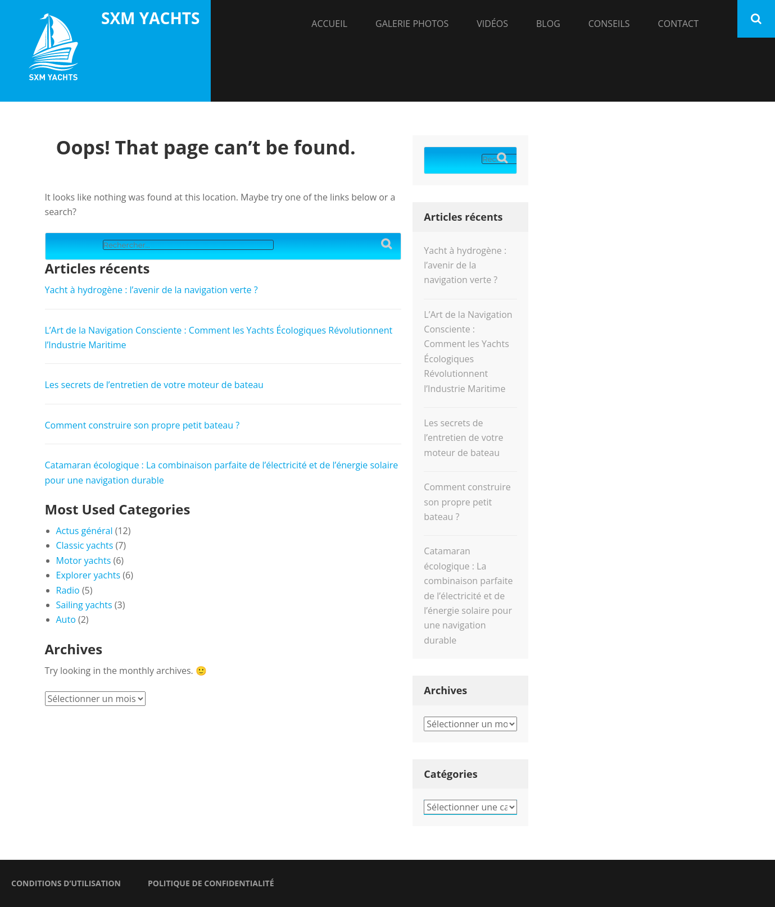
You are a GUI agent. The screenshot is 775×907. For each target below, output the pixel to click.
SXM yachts (150, 18)
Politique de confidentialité (211, 883)
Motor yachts (83, 560)
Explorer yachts (88, 575)
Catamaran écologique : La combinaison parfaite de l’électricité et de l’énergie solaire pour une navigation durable (468, 595)
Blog (548, 23)
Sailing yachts (84, 605)
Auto (66, 619)
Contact (678, 23)
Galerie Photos (411, 23)
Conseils (609, 23)
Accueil (329, 23)
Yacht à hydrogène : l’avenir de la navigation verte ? (151, 290)
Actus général (84, 531)
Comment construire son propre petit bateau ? (142, 425)
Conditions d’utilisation (66, 883)
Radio (68, 590)
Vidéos (492, 23)
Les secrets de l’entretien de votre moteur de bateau (154, 385)
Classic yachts (85, 545)
